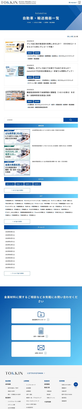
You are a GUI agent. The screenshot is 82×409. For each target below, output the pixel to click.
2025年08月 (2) (10, 258)
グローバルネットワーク (32, 372)
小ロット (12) (39, 206)
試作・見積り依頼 (49, 388)
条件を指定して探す (13, 359)
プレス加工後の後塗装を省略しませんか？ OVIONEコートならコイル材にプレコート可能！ (51, 45)
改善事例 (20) (28, 187)
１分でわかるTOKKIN (36, 344)
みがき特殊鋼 (11, 379)
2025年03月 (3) (10, 264)
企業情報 (26, 353)
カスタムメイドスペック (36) (32, 203)
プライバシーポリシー (27, 401)
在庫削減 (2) (50, 215)
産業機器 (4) (9, 212)
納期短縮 (48, 56)
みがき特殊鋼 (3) (34, 212)
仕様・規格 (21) (67, 203)
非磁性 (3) (17, 212)
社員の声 (64, 363)
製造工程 (47, 359)
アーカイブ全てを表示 (18, 276)
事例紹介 (30, 53)
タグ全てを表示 (18, 224)
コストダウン (32, 56)
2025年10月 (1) (10, 251)
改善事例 (37, 53)
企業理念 (28, 363)
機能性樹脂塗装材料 (41, 110)
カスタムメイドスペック (66, 56)
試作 (53, 108)
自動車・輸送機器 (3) (46, 212)
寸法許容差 (47, 373)
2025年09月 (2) (10, 254)
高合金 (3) (57, 212)
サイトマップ (57, 401)
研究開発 (47, 356)
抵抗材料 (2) (24, 218)
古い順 (76, 36)
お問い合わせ (48, 385)
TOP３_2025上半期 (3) (12, 215)
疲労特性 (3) (65, 212)
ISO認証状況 (29, 379)
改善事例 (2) (15, 218)
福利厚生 (64, 369)
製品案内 (8, 369)
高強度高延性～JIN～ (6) (47, 209)
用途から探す (11, 363)
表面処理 (59, 108)
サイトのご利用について (43, 401)
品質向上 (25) (46, 203)
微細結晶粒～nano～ (34, 83)
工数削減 (40, 56)
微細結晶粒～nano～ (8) (66, 206)
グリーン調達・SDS (31, 382)
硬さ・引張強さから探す (14, 366)
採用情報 (62, 353)
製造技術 (47, 353)
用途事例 (37, 104)
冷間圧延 (49, 363)
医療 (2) (8, 218)
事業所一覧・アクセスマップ (33, 369)
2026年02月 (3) (10, 241)
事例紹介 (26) (19, 187)
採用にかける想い (66, 356)
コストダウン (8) (10, 209)
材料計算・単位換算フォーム (68, 385)
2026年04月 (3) (10, 235)
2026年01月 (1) (10, 245)
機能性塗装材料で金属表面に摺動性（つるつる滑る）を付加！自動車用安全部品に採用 (51, 97)
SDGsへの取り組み (31, 376)
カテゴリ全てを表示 (18, 193)
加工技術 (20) (9, 206)
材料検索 (8, 356)
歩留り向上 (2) (59, 215)
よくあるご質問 (28, 389)
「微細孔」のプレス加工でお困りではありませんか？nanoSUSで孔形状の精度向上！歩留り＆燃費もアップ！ (51, 70)
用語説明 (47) (9, 203)
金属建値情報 (63, 382)
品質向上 (55, 56)
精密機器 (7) (35, 209)
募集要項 (64, 372)
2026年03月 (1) (10, 238)
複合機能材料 (11, 383)
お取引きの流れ (49, 382)
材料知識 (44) (19, 203)
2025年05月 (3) (10, 261)
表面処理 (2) (68, 215)
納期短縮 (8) (20, 209)
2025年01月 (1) (10, 271)
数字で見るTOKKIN (67, 366)
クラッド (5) (66, 209)
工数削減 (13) (19, 206)
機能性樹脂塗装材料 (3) (26, 215)
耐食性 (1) (32, 218)
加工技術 (53, 86)
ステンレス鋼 (32, 86)
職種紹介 (64, 359)
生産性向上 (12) (28, 206)
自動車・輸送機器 (33, 59)
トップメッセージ (31, 356)
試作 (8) (27, 209)
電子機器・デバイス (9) (50, 206)
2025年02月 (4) (10, 267)
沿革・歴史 (29, 366)
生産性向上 (46, 83)
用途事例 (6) (37, 187)
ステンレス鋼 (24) (56, 203)
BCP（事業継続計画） (32, 385)
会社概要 (28, 359)
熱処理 (48, 366)
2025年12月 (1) (10, 248)
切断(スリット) (51, 369)
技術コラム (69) (10, 187)
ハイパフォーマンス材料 (14, 373)
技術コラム (62, 388)
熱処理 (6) (58, 209)
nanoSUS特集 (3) (40, 215)
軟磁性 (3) (25, 212)
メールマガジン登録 (50, 391)
